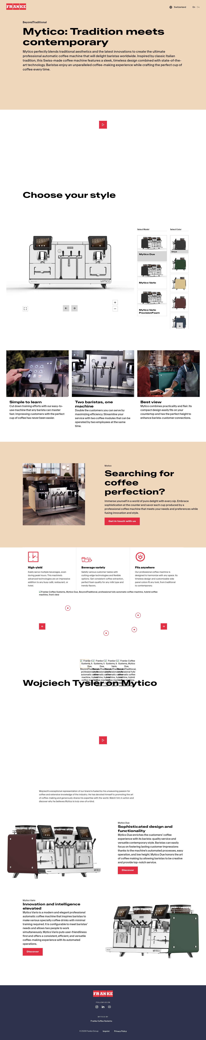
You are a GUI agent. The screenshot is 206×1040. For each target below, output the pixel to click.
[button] (70, 264)
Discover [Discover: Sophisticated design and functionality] (128, 870)
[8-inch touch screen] (68, 608)
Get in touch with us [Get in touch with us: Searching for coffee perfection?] (122, 521)
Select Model (143, 229)
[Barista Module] (106, 633)
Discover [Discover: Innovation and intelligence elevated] (33, 952)
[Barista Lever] (138, 615)
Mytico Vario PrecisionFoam (149, 311)
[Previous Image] (42, 626)
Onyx (174, 249)
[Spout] (134, 629)
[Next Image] (164, 626)
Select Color (175, 229)
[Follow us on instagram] (96, 1006)
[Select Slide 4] (121, 663)
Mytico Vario (147, 283)
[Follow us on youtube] (109, 1006)
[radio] (152, 248)
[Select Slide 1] (84, 663)
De (198, 7)
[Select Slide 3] (109, 663)
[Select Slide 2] (97, 663)
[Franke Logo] (16, 6)
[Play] (103, 125)
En (194, 7)
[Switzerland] (177, 7)
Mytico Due (147, 255)
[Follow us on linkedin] (103, 1006)
